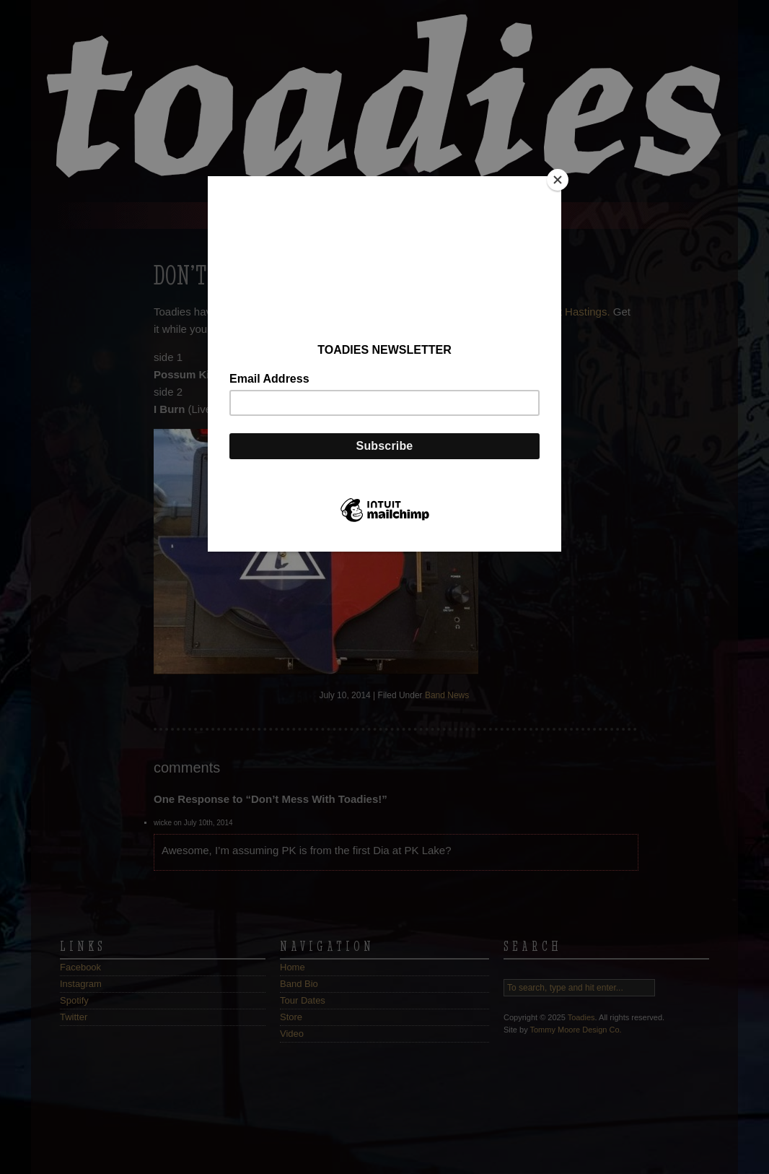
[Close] (557, 180)
